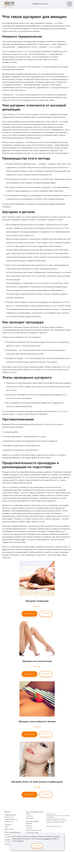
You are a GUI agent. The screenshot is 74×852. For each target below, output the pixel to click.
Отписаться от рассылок (52, 820)
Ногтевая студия (32, 821)
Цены (6, 827)
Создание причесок (11, 819)
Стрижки (8, 825)
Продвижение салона (52, 826)
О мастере (8, 834)
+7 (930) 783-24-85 (40, 4)
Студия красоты (10, 815)
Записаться (46, 613)
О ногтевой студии (32, 832)
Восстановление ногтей (33, 830)
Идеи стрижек (9, 829)
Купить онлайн (29, 614)
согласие (46, 839)
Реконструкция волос (13, 832)
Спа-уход (29, 828)
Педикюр (29, 826)
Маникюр (29, 823)
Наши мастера (9, 817)
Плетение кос (9, 821)
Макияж (7, 812)
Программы (8, 836)
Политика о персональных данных (55, 819)
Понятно (37, 846)
